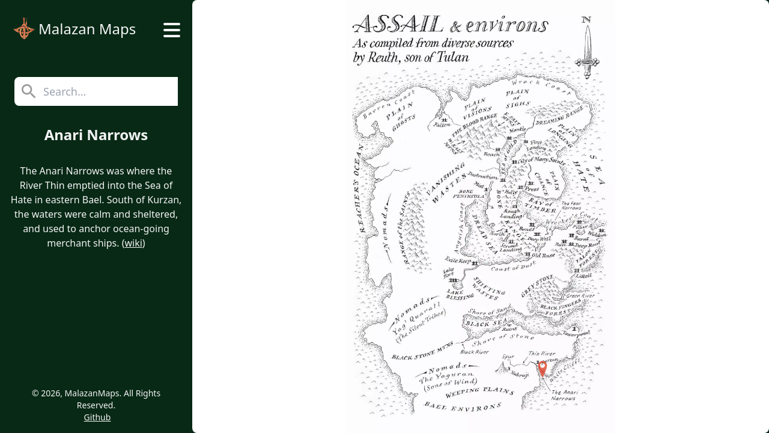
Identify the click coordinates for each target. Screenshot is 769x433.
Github (97, 417)
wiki (133, 243)
